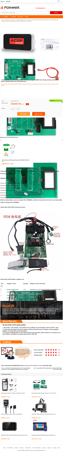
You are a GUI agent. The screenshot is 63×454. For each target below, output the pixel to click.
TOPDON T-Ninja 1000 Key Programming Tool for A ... (44, 414)
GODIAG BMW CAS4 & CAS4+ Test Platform (11, 414)
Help (59, 447)
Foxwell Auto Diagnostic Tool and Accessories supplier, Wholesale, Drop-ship (13, 7)
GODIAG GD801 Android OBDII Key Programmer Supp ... (14, 435)
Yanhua (13, 19)
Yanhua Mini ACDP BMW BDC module (33, 365)
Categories (5, 16)
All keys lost (3, 183)
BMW (17, 171)
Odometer (48, 171)
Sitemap (54, 447)
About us (44, 447)
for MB (26, 16)
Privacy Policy (28, 447)
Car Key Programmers (21, 19)
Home (2, 16)
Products (7, 19)
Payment (16, 447)
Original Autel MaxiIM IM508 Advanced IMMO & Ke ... (44, 435)
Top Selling (13, 16)
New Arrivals (20, 16)
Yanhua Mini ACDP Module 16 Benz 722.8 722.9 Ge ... (44, 393)
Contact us (50, 447)
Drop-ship (22, 447)
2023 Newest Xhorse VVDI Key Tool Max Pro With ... (13, 393)
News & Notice (10, 447)
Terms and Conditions (36, 447)
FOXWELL (23, 450)
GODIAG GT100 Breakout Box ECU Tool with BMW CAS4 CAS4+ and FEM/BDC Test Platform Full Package (15, 369)
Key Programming (39, 171)
